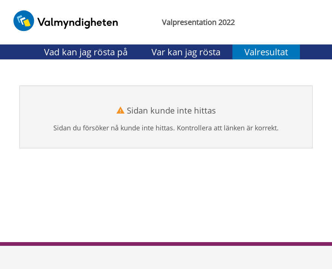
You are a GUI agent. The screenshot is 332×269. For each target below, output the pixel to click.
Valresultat (266, 52)
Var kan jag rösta (185, 52)
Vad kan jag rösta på (86, 52)
